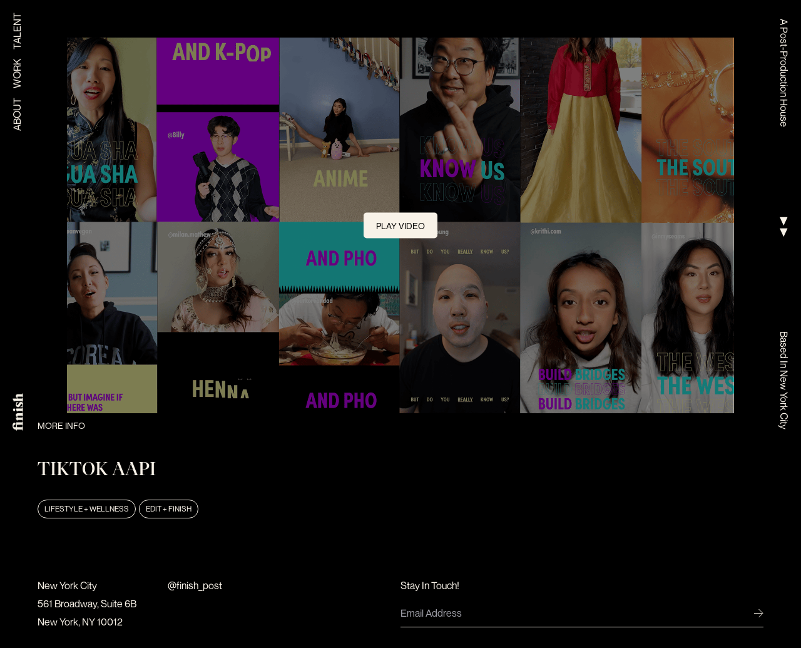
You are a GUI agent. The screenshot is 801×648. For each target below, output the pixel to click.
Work (17, 73)
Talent (17, 31)
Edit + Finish (168, 508)
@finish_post (195, 585)
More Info (61, 425)
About (17, 114)
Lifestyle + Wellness (86, 508)
